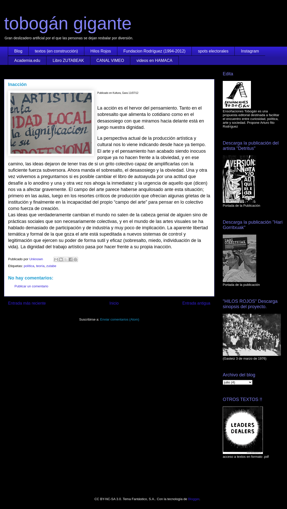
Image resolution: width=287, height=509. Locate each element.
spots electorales (213, 51)
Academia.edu (27, 60)
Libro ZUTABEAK (68, 60)
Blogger (193, 499)
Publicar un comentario (31, 286)
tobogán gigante (68, 23)
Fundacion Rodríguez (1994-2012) (154, 51)
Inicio (114, 303)
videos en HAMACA (154, 60)
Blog (18, 51)
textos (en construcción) (56, 51)
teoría (40, 266)
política (29, 266)
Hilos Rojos (100, 51)
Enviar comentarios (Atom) (119, 319)
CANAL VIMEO (110, 60)
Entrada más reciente (27, 303)
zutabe (51, 266)
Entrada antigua (196, 303)
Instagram (250, 51)
